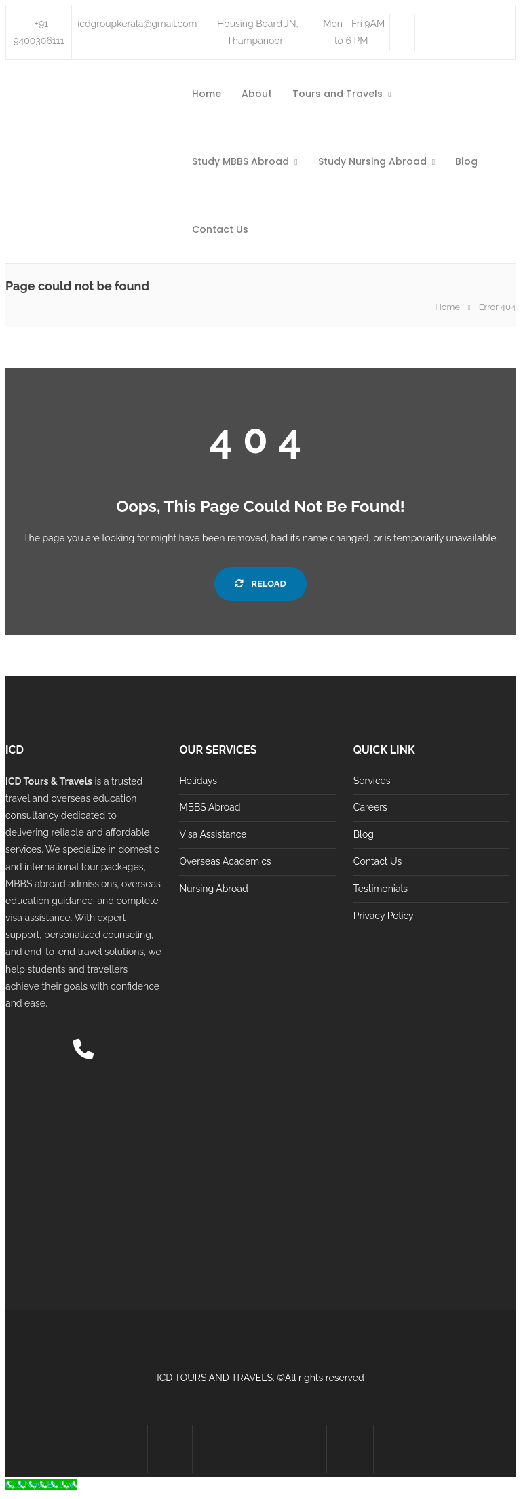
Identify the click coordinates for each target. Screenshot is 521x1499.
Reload (260, 584)
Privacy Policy (383, 915)
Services (372, 780)
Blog (466, 161)
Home (206, 93)
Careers (370, 807)
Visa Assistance (212, 834)
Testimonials (380, 888)
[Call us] (83, 1053)
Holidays (198, 780)
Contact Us (220, 229)
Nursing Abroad (213, 888)
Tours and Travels (337, 93)
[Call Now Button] (41, 1484)
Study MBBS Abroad (240, 161)
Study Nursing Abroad (372, 161)
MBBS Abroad (209, 807)
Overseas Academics (225, 861)
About (257, 93)
